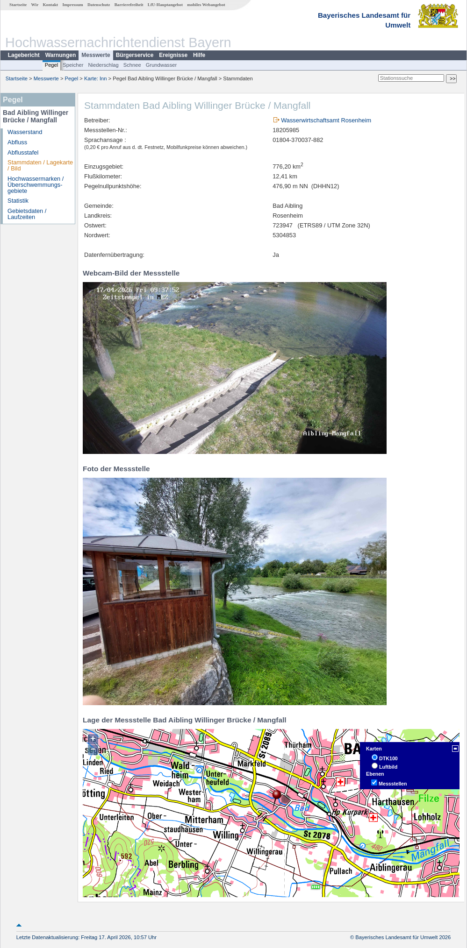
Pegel (51, 65)
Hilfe (199, 55)
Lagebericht (24, 55)
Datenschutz (98, 4)
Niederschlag (103, 65)
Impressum (72, 4)
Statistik (18, 200)
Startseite (18, 4)
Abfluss (17, 142)
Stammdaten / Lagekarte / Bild (40, 165)
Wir (35, 4)
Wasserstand (24, 131)
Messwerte (95, 55)
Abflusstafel (22, 152)
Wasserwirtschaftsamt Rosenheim (326, 120)
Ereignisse (173, 55)
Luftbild (388, 767)
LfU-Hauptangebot (165, 4)
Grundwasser (161, 65)
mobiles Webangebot (206, 4)
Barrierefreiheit (129, 4)
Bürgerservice (135, 55)
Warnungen (60, 55)
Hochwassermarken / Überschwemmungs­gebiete (35, 184)
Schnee (132, 65)
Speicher (73, 65)
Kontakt (50, 4)
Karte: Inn (95, 78)
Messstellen (393, 783)
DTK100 (388, 758)
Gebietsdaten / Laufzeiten (26, 213)
